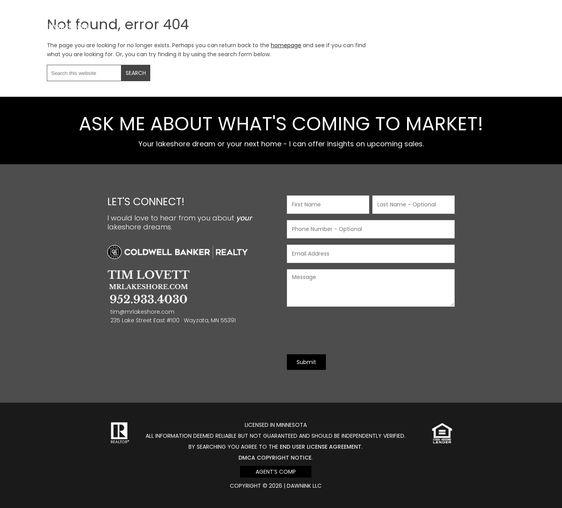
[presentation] (346, 330)
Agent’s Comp (276, 472)
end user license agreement (320, 447)
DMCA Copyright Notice (274, 458)
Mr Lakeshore (51, 15)
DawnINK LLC (304, 486)
